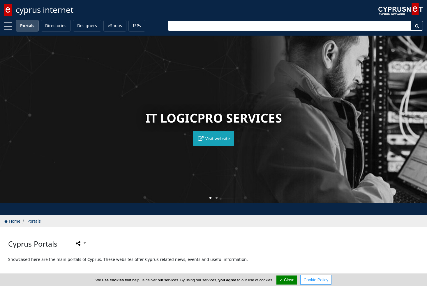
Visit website (213, 138)
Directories (55, 25)
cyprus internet (44, 9)
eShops (115, 25)
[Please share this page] (80, 243)
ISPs (137, 25)
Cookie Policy (316, 280)
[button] (210, 197)
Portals (27, 25)
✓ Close (286, 280)
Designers (87, 25)
